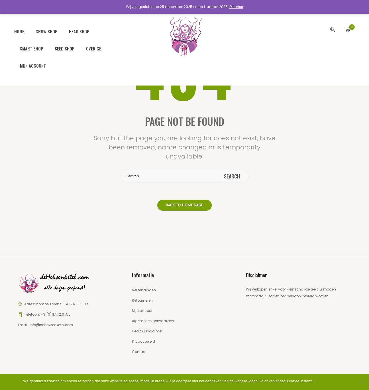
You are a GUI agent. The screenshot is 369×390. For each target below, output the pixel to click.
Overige (93, 47)
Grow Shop (47, 30)
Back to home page (184, 204)
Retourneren (142, 298)
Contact (139, 350)
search (232, 175)
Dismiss (236, 6)
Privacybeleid (143, 340)
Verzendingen (144, 288)
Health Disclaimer (147, 329)
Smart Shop (31, 47)
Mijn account (33, 64)
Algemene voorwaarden (153, 319)
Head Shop (79, 30)
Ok (318, 381)
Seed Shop (65, 47)
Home (19, 30)
